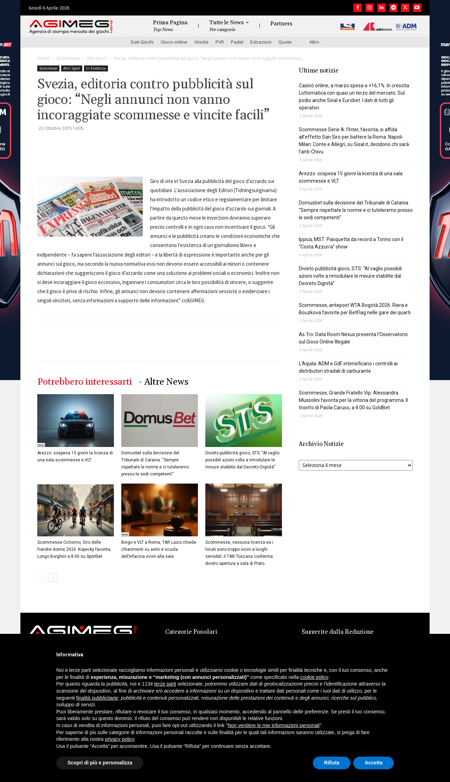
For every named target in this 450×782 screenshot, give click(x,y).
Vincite (201, 42)
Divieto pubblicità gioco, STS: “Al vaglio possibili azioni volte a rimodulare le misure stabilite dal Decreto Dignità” (242, 459)
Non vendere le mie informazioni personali (273, 725)
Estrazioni (260, 42)
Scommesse (68, 58)
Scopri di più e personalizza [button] (100, 762)
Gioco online (174, 42)
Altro (314, 42)
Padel (237, 42)
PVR (220, 42)
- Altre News (163, 382)
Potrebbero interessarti (84, 382)
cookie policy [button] (314, 677)
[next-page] (53, 577)
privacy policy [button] (119, 739)
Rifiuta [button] (332, 762)
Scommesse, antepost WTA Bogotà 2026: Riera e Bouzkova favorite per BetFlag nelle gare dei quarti (355, 308)
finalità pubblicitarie (97, 698)
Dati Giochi (142, 42)
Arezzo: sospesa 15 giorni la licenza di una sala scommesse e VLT (351, 177)
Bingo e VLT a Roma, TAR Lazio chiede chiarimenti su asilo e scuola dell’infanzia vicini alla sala (158, 549)
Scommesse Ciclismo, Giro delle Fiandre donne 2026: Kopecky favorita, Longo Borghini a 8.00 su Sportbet (74, 549)
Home (43, 58)
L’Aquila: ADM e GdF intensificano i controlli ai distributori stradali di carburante (348, 367)
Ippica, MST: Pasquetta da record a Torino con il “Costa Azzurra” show (351, 243)
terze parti (165, 684)
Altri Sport (97, 58)
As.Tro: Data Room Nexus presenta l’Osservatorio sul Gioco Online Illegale (353, 338)
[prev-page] (41, 577)
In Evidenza (96, 68)
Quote (285, 42)
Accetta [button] (373, 762)
